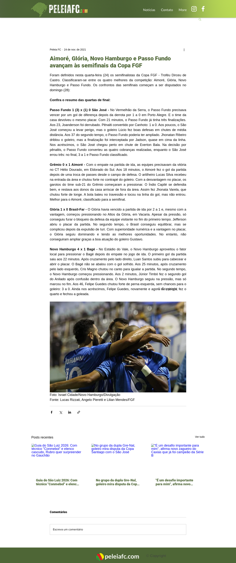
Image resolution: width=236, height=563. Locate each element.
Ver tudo (200, 436)
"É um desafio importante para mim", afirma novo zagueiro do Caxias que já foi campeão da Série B (177, 482)
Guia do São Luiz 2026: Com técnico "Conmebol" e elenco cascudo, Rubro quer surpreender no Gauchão (57, 482)
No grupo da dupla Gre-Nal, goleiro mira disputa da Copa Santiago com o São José (117, 482)
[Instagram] (194, 8)
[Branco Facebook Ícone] (203, 8)
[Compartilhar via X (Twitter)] (60, 412)
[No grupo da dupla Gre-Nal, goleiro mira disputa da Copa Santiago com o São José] (118, 459)
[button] (200, 19)
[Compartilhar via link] (78, 412)
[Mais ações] (184, 49)
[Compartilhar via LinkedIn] (69, 412)
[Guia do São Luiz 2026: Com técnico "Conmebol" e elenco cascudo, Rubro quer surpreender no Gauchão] (58, 459)
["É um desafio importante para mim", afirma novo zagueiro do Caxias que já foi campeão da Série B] (177, 459)
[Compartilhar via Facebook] (51, 412)
